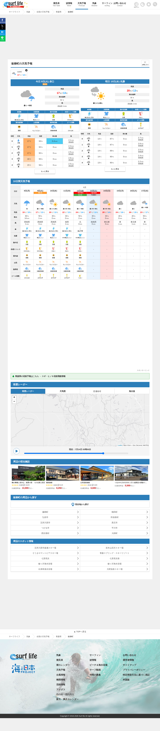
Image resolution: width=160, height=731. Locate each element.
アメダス (60, 689)
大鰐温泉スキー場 (115, 569)
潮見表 (56, 4)
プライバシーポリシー (134, 670)
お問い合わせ (119, 4)
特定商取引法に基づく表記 (136, 675)
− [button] (14, 402)
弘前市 (45, 517)
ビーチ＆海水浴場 (98, 665)
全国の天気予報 (43, 636)
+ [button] (14, 398)
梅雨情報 (60, 679)
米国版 (126, 679)
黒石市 (115, 522)
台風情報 (60, 675)
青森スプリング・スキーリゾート (114, 553)
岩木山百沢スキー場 (114, 548)
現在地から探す (82, 504)
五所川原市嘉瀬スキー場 (45, 548)
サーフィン (107, 4)
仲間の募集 (95, 675)
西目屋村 (45, 533)
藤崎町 (45, 512)
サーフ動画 (95, 670)
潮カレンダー (63, 665)
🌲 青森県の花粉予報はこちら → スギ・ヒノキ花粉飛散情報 (39, 376)
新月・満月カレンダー (67, 699)
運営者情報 (128, 660)
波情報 (69, 4)
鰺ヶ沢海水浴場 (45, 564)
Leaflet (120, 445)
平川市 (115, 528)
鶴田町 (115, 512)
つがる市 (45, 528)
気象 (94, 4)
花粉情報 (60, 684)
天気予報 (81, 4)
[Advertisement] (80, 37)
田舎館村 (115, 517)
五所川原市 (45, 522)
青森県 (58, 636)
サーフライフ (14, 636)
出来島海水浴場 (45, 569)
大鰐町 (115, 533)
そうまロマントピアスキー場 (45, 553)
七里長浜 (45, 558)
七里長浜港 (115, 558)
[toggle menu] (155, 3)
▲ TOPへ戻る (80, 631)
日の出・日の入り (65, 694)
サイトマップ (129, 665)
